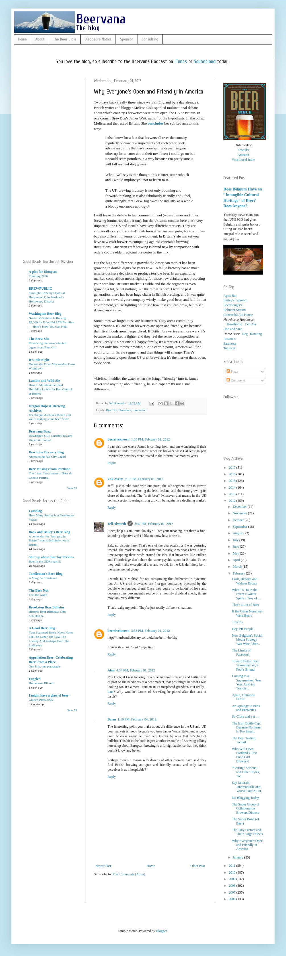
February (239, 573)
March (237, 567)
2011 (232, 866)
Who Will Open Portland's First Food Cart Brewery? (244, 755)
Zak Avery (115, 479)
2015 (232, 481)
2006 (232, 899)
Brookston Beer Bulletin (46, 607)
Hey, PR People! (243, 629)
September (240, 527)
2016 (232, 474)
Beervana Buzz (40, 431)
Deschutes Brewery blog (46, 452)
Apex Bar (229, 296)
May (236, 553)
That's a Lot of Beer (245, 605)
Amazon (243, 155)
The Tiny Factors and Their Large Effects (247, 832)
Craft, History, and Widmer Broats (244, 581)
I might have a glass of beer (49, 695)
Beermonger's (232, 305)
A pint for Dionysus (43, 272)
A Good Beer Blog (42, 628)
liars (111, 692)
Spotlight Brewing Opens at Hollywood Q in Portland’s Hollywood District (47, 297)
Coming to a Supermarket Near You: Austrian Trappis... (246, 682)
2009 (232, 879)
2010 (232, 872)
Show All (72, 488)
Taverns (237, 622)
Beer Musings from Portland (50, 469)
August (238, 533)
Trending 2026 (38, 276)
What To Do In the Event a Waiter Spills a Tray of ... (246, 594)
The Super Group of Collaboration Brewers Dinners (245, 808)
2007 (232, 892)
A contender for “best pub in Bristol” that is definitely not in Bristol (49, 541)
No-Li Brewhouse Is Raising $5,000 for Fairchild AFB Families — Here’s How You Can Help (51, 322)
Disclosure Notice (98, 39)
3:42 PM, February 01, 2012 (153, 524)
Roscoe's (229, 339)
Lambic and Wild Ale (44, 381)
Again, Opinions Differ (243, 697)
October (239, 520)
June (236, 547)
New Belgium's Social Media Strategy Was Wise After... (247, 640)
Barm (112, 719)
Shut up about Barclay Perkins (51, 557)
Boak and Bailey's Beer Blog (49, 532)
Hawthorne (232, 324)
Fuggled (34, 679)
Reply (112, 463)
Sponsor (126, 39)
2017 (232, 468)
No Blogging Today (245, 798)
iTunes (180, 61)
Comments (236, 380)
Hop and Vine (232, 329)
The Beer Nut (38, 590)
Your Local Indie (243, 160)
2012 (232, 501)
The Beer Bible (64, 39)
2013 (232, 494)
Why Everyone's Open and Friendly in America (247, 845)
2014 (232, 488)
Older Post (197, 866)
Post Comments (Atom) (129, 874)
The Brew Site (39, 339)
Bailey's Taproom (235, 300)
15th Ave (250, 324)
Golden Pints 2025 (41, 699)
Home (22, 39)
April (237, 560)
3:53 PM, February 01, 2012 (150, 631)
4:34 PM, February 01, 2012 (135, 670)
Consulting (150, 39)
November (240, 513)
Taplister (229, 348)
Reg (245, 334)
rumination (139, 410)
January (238, 857)
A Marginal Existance (43, 578)
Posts (232, 372)
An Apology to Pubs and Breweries (246, 708)
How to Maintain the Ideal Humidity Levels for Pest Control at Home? (50, 389)
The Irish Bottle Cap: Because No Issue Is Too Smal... (246, 727)
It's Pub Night (39, 360)
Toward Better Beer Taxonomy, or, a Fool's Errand (245, 665)
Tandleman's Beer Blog (46, 574)
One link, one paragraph (44, 666)
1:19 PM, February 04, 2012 (137, 719)
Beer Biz (111, 410)
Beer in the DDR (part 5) (45, 561)
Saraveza (229, 344)
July (236, 540)
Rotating (256, 334)
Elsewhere (124, 410)
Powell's (243, 150)
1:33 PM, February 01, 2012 (150, 439)
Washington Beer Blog (45, 314)
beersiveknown (118, 439)
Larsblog (35, 511)
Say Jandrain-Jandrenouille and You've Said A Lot (246, 787)
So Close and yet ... (245, 716)
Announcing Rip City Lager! (47, 456)
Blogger (161, 931)
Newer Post (103, 866)
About (40, 39)
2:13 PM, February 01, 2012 (143, 479)
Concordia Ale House (238, 315)
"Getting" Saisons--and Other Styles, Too (246, 772)
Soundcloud (205, 61)
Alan (111, 670)
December (240, 507)
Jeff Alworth (117, 524)
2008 (232, 886)
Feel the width (38, 594)
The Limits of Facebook (241, 652)
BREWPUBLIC (40, 289)
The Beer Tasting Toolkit (243, 740)
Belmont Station (234, 310)
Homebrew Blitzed (41, 683)
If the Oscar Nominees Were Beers (247, 613)
